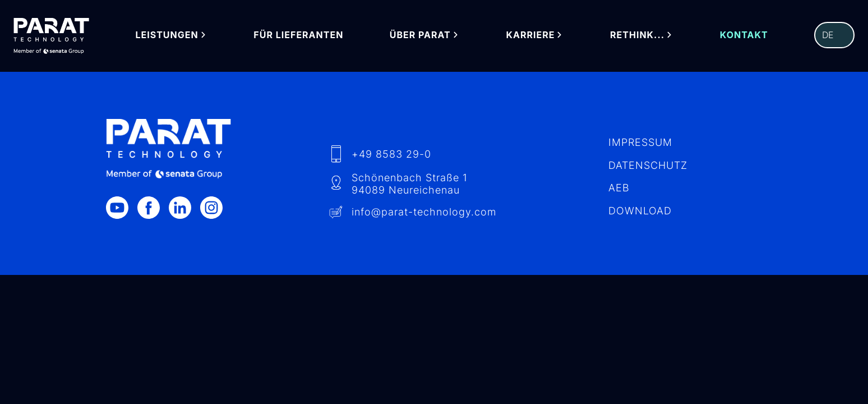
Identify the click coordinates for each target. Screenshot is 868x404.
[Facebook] (153, 207)
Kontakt (744, 35)
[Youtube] (121, 207)
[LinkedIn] (184, 207)
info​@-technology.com (424, 212)
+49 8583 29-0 (391, 154)
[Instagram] (216, 207)
